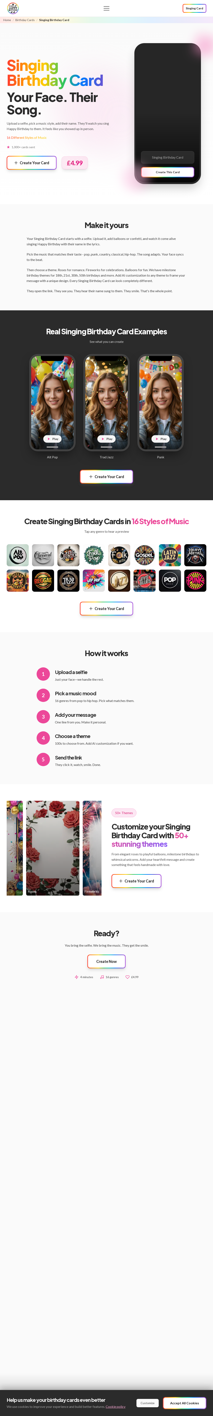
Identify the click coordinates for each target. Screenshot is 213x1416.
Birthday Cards (25, 20)
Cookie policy (115, 1406)
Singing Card (194, 8)
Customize (148, 1403)
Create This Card (168, 172)
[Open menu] (106, 8)
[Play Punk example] (160, 402)
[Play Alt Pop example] (52, 402)
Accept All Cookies (184, 1403)
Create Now (106, 961)
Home (7, 20)
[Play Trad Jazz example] (106, 402)
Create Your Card (31, 162)
